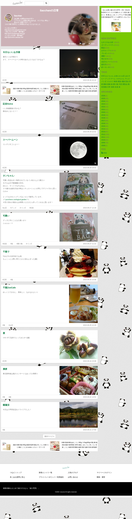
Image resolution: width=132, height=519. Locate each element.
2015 (103, 126)
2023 (103, 104)
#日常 (5, 80)
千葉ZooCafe (9, 287)
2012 (103, 134)
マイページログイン (104, 472)
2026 (103, 96)
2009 (103, 143)
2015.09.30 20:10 (89, 80)
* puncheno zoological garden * (16, 199)
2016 (103, 123)
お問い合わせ (73, 477)
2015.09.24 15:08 (89, 361)
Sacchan (18, 16)
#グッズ (13, 208)
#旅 (10, 397)
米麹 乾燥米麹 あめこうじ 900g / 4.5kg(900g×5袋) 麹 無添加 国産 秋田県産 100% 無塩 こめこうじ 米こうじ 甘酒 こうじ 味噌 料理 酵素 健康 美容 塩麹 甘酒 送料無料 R (79, 90)
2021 (103, 109)
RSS (104, 153)
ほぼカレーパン (107, 62)
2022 (103, 107)
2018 (103, 118)
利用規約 (60, 477)
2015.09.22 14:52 (89, 397)
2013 (103, 132)
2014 (103, 129)
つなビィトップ (16, 472)
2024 (103, 101)
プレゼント (105, 53)
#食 (11, 244)
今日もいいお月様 (11, 52)
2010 (103, 140)
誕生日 (103, 64)
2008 (103, 145)
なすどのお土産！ (108, 42)
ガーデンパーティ (108, 45)
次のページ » (49, 436)
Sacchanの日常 (49, 10)
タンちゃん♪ (9, 175)
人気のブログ (73, 472)
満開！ (103, 56)
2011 (103, 137)
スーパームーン (10, 140)
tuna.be (66, 467)
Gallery (72, 44)
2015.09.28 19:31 (89, 168)
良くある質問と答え (17, 477)
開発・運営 (101, 477)
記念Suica (8, 104)
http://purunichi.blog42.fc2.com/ (15, 30)
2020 (103, 112)
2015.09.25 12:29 (89, 325)
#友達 (31, 208)
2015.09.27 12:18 (89, 208)
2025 (103, 98)
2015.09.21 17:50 (89, 430)
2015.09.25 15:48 (89, 280)
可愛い (6, 216)
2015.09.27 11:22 (89, 244)
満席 (5, 369)
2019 (103, 115)
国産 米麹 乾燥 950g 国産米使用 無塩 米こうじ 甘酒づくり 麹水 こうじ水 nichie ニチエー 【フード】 (31, 90)
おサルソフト (106, 50)
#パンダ (23, 208)
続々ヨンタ (105, 67)
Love (82, 44)
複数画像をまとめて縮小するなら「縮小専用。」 (21, 488)
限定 (103, 48)
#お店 (5, 208)
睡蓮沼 (6, 405)
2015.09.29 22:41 (89, 132)
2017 (103, 121)
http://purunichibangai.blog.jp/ (15, 33)
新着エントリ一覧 (45, 472)
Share (91, 44)
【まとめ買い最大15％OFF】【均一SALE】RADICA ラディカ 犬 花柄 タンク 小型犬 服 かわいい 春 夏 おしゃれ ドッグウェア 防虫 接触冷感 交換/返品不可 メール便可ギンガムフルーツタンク (116, 14)
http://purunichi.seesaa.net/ (14, 37)
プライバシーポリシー (47, 477)
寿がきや (104, 59)
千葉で (6, 252)
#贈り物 (19, 244)
